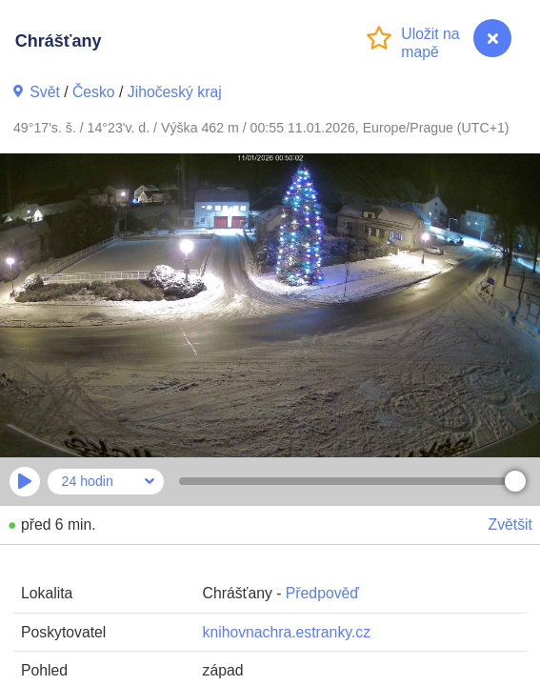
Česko (93, 92)
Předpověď (322, 593)
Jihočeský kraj (175, 92)
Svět (45, 92)
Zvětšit (510, 524)
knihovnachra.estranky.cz (287, 632)
